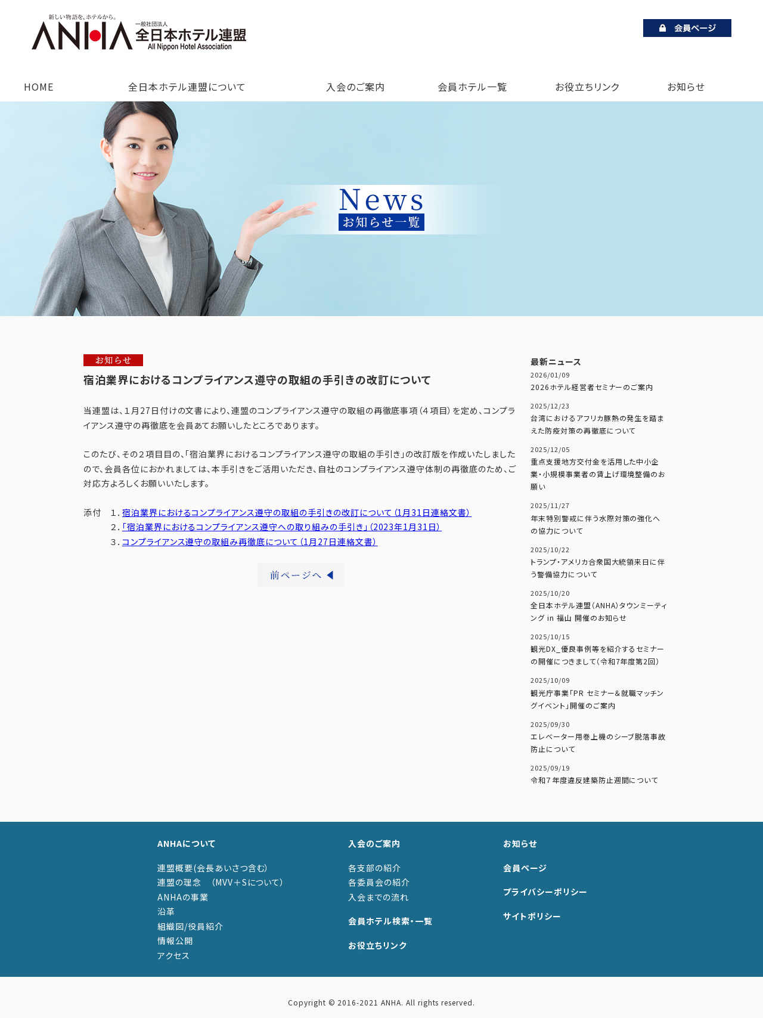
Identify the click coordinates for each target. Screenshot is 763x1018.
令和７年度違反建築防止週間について (594, 780)
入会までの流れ (378, 897)
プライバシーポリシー (545, 892)
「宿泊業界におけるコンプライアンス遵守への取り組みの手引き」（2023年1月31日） (282, 527)
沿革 (166, 911)
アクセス (173, 955)
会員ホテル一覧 (472, 86)
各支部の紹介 (374, 868)
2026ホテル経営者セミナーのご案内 (592, 387)
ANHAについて (186, 843)
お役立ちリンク (587, 86)
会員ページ (525, 868)
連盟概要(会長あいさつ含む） (213, 868)
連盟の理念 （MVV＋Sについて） (221, 882)
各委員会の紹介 (379, 882)
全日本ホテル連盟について (184, 86)
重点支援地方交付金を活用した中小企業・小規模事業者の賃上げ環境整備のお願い (598, 473)
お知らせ (686, 86)
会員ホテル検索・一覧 (390, 921)
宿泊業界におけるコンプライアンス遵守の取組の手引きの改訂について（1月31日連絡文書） (297, 512)
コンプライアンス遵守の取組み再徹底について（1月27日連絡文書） (250, 541)
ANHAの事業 (183, 897)
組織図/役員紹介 (190, 926)
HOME (39, 86)
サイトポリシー (532, 916)
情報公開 (175, 940)
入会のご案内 (353, 86)
